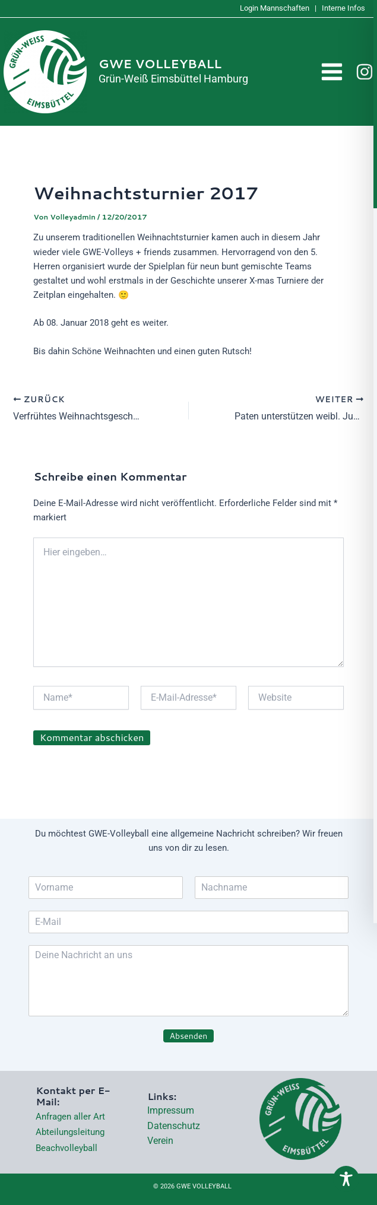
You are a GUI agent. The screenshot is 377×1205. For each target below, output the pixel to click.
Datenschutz (173, 1125)
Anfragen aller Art (70, 1116)
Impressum (170, 1110)
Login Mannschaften (274, 8)
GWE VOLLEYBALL (160, 63)
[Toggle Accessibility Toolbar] (346, 1179)
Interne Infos (343, 8)
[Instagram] (364, 72)
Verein (160, 1140)
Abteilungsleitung (70, 1132)
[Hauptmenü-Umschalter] (332, 72)
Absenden (189, 1036)
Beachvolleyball (66, 1148)
